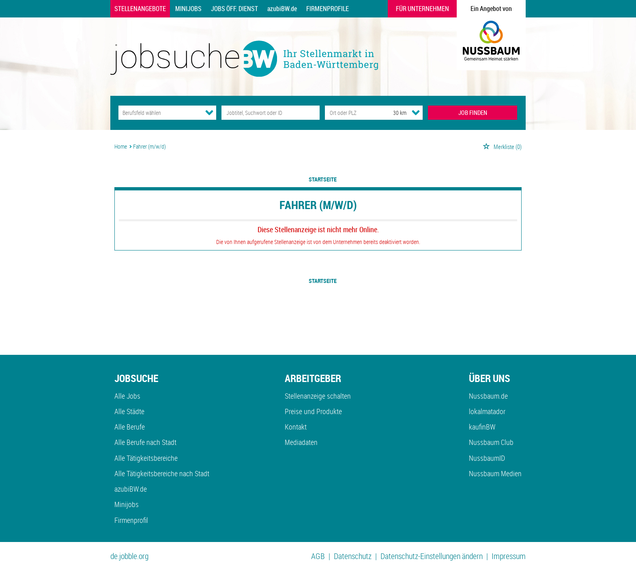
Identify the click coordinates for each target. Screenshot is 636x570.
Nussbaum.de (488, 396)
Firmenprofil (131, 520)
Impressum (509, 556)
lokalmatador (487, 411)
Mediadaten (301, 442)
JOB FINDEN (472, 112)
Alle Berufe (129, 427)
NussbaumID (487, 458)
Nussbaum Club (491, 442)
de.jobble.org (129, 556)
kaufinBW (482, 427)
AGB (318, 556)
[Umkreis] (392, 113)
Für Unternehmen (422, 8)
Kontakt (296, 427)
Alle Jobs (127, 396)
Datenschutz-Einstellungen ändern (431, 556)
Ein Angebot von (491, 8)
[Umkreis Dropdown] (416, 112)
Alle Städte (129, 411)
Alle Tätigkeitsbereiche (146, 458)
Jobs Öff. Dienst (234, 8)
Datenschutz (353, 556)
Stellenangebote (140, 8)
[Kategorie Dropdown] (209, 112)
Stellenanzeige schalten (318, 396)
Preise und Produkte (313, 411)
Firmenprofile (327, 8)
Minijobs (188, 8)
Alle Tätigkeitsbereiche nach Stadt (161, 473)
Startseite (323, 179)
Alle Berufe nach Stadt (145, 442)
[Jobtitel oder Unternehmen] (270, 113)
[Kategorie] (159, 113)
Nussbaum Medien (495, 473)
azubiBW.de (282, 8)
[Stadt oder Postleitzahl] (351, 113)
